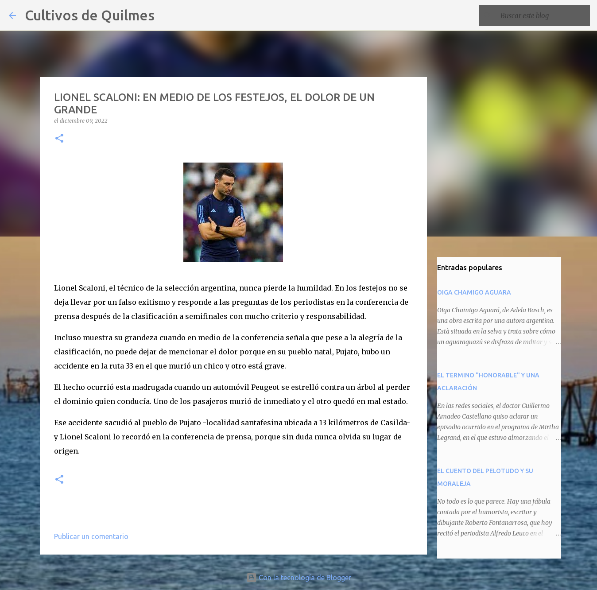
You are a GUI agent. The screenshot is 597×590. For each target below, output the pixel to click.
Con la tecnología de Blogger (298, 578)
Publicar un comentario (91, 536)
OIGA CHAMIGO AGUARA (474, 292)
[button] (59, 139)
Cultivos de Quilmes (90, 15)
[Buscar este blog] (543, 15)
